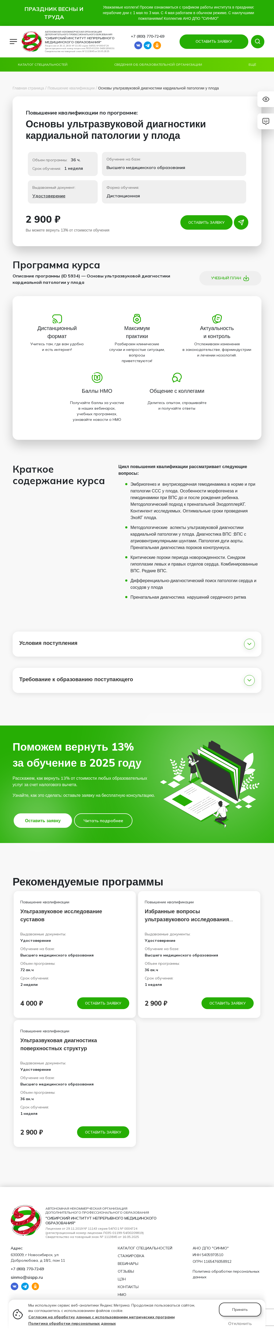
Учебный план (230, 278)
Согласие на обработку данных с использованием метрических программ (101, 1317)
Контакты (128, 1286)
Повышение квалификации (71, 88)
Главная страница (28, 88)
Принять (240, 1309)
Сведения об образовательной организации (158, 64)
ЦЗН (122, 1279)
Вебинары (128, 1263)
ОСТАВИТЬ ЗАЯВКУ (213, 41)
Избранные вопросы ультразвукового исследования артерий (187, 919)
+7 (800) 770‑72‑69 (147, 36)
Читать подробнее (103, 820)
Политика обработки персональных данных (72, 1323)
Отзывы (126, 1271)
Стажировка (131, 1255)
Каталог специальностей (43, 64)
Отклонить (240, 1323)
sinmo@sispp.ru (27, 1277)
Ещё (252, 64)
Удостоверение (48, 195)
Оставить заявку (206, 222)
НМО (122, 1294)
